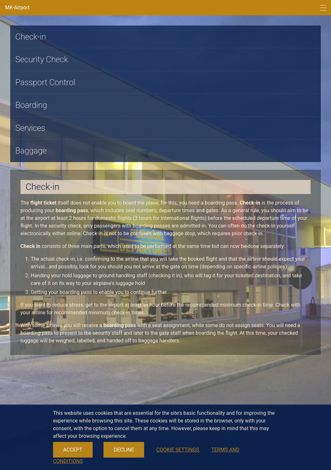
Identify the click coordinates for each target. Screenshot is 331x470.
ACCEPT (72, 450)
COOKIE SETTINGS (178, 450)
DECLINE (124, 450)
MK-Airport (17, 7)
